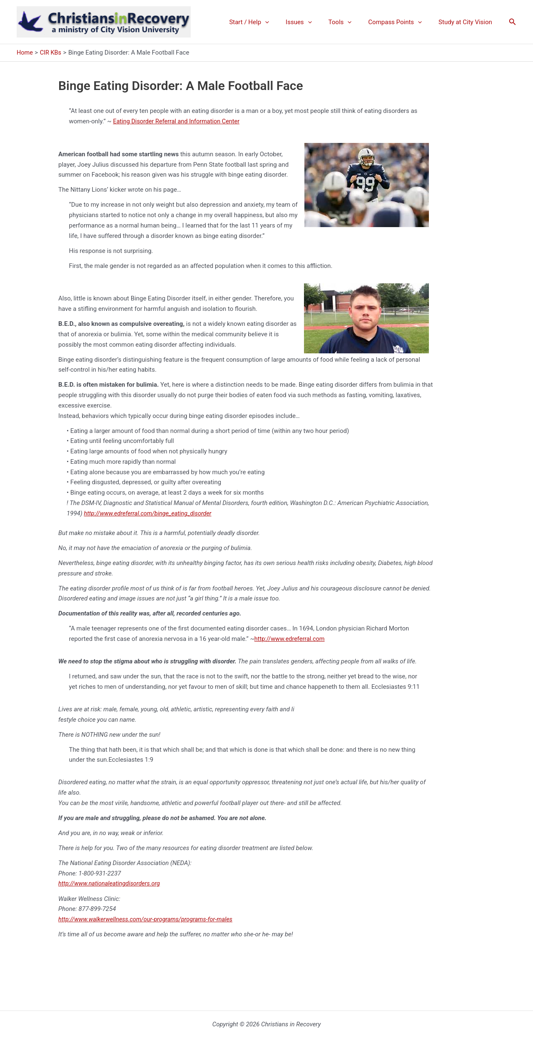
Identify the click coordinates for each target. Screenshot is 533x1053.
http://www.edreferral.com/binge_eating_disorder (150, 513)
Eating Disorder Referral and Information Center (178, 121)
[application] (284, 22)
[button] (512, 22)
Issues (313, 22)
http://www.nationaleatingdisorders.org (111, 883)
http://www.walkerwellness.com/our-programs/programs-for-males (148, 919)
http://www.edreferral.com (290, 639)
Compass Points (401, 22)
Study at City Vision (467, 22)
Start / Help (268, 22)
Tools (350, 22)
